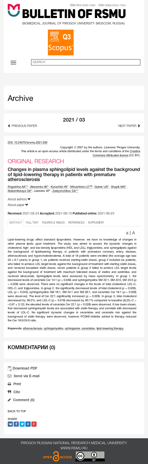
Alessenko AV (39, 187)
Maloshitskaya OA (20, 191)
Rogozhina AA (18, 187)
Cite (14, 392)
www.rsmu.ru (74, 448)
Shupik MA (118, 187)
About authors (19, 199)
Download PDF (25, 368)
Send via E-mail (23, 376)
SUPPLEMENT (96, 223)
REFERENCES (76, 223)
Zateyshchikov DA (65, 191)
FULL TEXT (32, 223)
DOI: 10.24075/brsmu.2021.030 (27, 142)
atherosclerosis (32, 328)
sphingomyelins (53, 328)
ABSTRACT (15, 223)
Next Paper (129, 125)
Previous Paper (22, 125)
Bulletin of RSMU (74, 15)
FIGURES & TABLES (53, 223)
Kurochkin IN (59, 187)
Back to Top (17, 411)
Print (14, 384)
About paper (18, 205)
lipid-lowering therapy (110, 328)
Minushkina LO (81, 187)
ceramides (88, 328)
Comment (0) (21, 400)
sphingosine (72, 328)
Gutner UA (101, 187)
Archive (20, 99)
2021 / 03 (74, 120)
